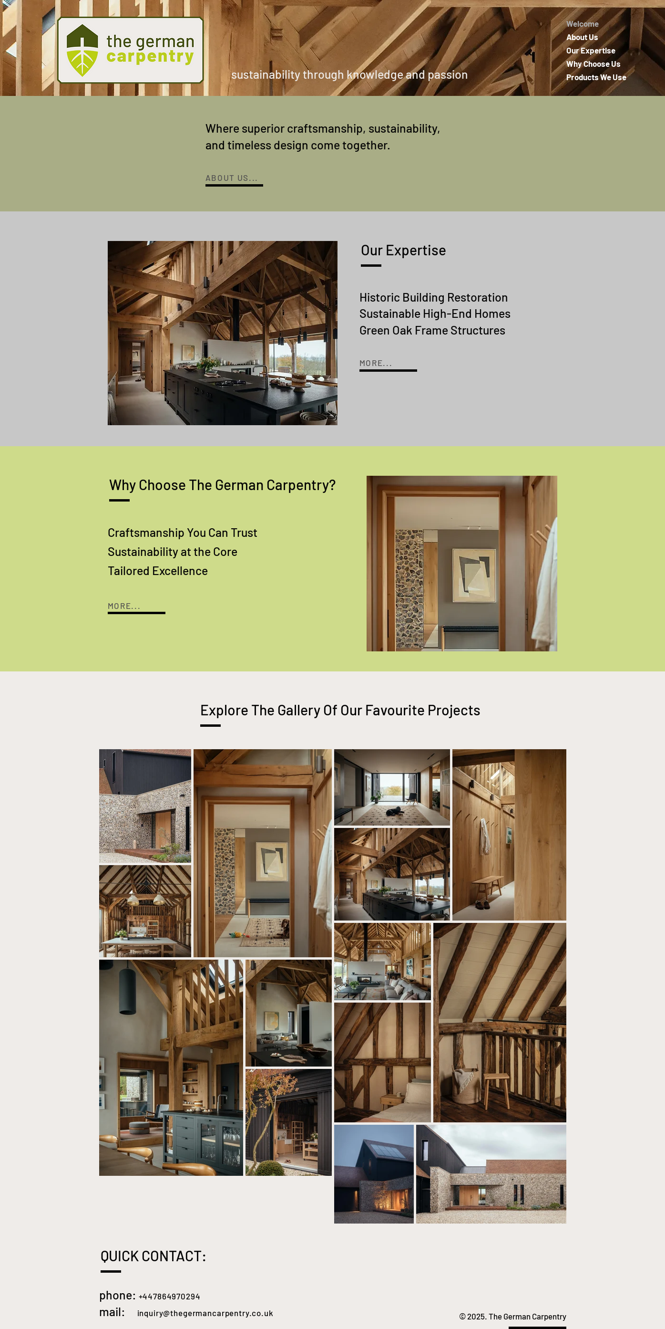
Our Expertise (590, 50)
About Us (582, 37)
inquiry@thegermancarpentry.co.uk (205, 1313)
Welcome (582, 23)
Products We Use (596, 77)
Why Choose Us (593, 63)
